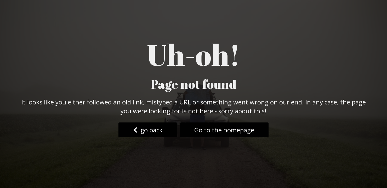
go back (148, 130)
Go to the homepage (224, 130)
